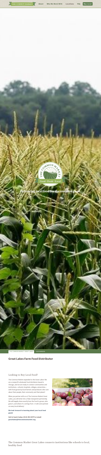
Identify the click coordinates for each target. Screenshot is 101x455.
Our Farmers (40, 351)
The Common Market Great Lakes (21, 351)
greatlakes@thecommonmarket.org (21, 419)
